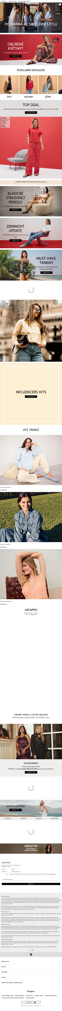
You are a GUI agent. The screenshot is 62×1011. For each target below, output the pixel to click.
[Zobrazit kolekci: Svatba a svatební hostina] (31, 17)
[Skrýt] (31, 950)
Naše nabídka (31, 972)
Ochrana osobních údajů (7, 995)
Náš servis (31, 967)
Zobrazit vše (33, 614)
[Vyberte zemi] (31, 1002)
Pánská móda (23, 818)
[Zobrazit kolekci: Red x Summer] (31, 49)
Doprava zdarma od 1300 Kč (24, 1)
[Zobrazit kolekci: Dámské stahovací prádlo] (31, 201)
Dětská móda (39, 818)
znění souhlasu (52, 874)
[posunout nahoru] (31, 954)
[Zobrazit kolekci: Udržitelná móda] (31, 808)
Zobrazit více (15, 810)
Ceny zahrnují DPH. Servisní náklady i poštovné (13, 998)
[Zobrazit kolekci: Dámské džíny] (31, 233)
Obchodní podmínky (20, 995)
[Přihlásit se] (31, 884)
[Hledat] (60, 4)
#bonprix (31, 609)
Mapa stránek (30, 995)
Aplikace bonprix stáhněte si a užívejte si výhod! (31, 982)
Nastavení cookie (39, 995)
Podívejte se (31, 28)
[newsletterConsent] (31, 874)
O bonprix (31, 977)
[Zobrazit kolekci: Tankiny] (31, 265)
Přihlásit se (31, 884)
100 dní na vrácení (13, 1)
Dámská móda (8, 818)
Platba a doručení (31, 961)
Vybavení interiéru (54, 818)
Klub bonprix (4, 1)
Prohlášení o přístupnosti (51, 995)
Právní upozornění (30, 998)
